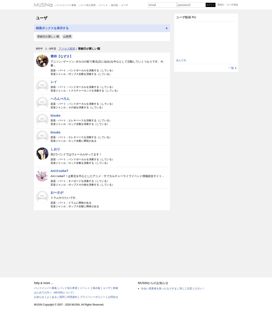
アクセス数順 (67, 48)
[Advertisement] (102, 242)
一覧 (231, 68)
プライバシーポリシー (92, 297)
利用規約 (72, 297)
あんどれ (181, 60)
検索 (115, 288)
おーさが (57, 192)
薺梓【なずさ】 (62, 56)
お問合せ (113, 297)
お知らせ (39, 297)
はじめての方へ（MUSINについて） (54, 292)
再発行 (220, 4)
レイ (54, 82)
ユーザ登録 (232, 4)
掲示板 (114, 5)
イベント (103, 5)
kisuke (56, 115)
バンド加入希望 (87, 5)
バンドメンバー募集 (65, 5)
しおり (55, 149)
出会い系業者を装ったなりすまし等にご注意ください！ (173, 288)
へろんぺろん (60, 98)
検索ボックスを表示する (102, 28)
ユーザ (124, 5)
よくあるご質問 (56, 297)
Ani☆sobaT (59, 171)
